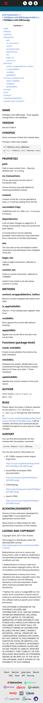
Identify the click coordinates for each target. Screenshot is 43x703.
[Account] (35, 3)
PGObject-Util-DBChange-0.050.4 (20, 17)
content (9, 46)
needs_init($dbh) (13, 81)
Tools (17, 675)
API (23, 675)
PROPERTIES (9, 37)
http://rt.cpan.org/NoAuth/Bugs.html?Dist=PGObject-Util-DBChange (23, 464)
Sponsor (15, 672)
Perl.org (30, 675)
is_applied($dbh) (12, 69)
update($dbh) (11, 86)
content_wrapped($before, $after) (19, 66)
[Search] (25, 3)
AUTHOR (7, 89)
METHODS (8, 63)
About (6, 672)
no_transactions (12, 43)
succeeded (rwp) (12, 49)
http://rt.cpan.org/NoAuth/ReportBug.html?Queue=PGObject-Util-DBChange (21, 419)
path (8, 40)
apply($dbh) (11, 75)
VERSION (7, 31)
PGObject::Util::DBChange (18, 147)
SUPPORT (7, 95)
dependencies (11, 52)
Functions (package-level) (14, 78)
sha (7, 55)
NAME (6, 28)
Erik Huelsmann (10, 15)
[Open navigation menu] (30, 3)
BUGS (6, 92)
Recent (36, 672)
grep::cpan (26, 672)
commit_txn (11, 60)
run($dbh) (10, 72)
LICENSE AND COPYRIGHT (14, 101)
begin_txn (10, 57)
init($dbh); (10, 84)
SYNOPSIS (8, 34)
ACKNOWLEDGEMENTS (13, 98)
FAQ (10, 675)
